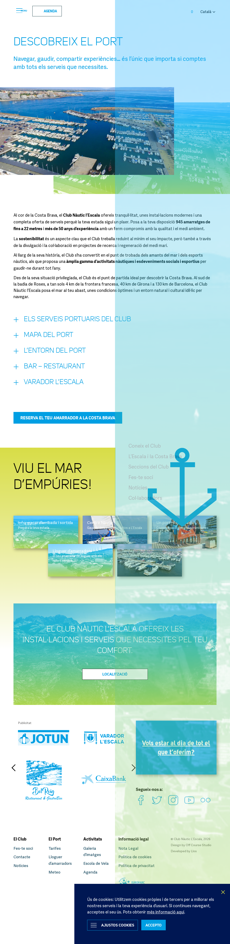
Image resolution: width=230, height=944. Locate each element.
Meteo (55, 872)
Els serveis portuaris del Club (80, 321)
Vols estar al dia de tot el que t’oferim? (176, 758)
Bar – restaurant (54, 373)
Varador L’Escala (53, 391)
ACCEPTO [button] (162, 924)
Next (132, 777)
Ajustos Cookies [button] (121, 924)
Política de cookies (135, 857)
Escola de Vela (96, 863)
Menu (25, 11)
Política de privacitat (137, 865)
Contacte (22, 857)
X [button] (223, 890)
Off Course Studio (198, 845)
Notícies (21, 865)
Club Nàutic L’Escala (115, 11)
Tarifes (55, 848)
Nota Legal (128, 848)
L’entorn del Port (54, 356)
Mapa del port (47, 338)
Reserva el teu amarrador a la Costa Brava (67, 427)
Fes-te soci (23, 848)
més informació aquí (165, 910)
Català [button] (205, 11)
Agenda (55, 11)
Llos (194, 851)
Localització (115, 683)
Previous (14, 777)
